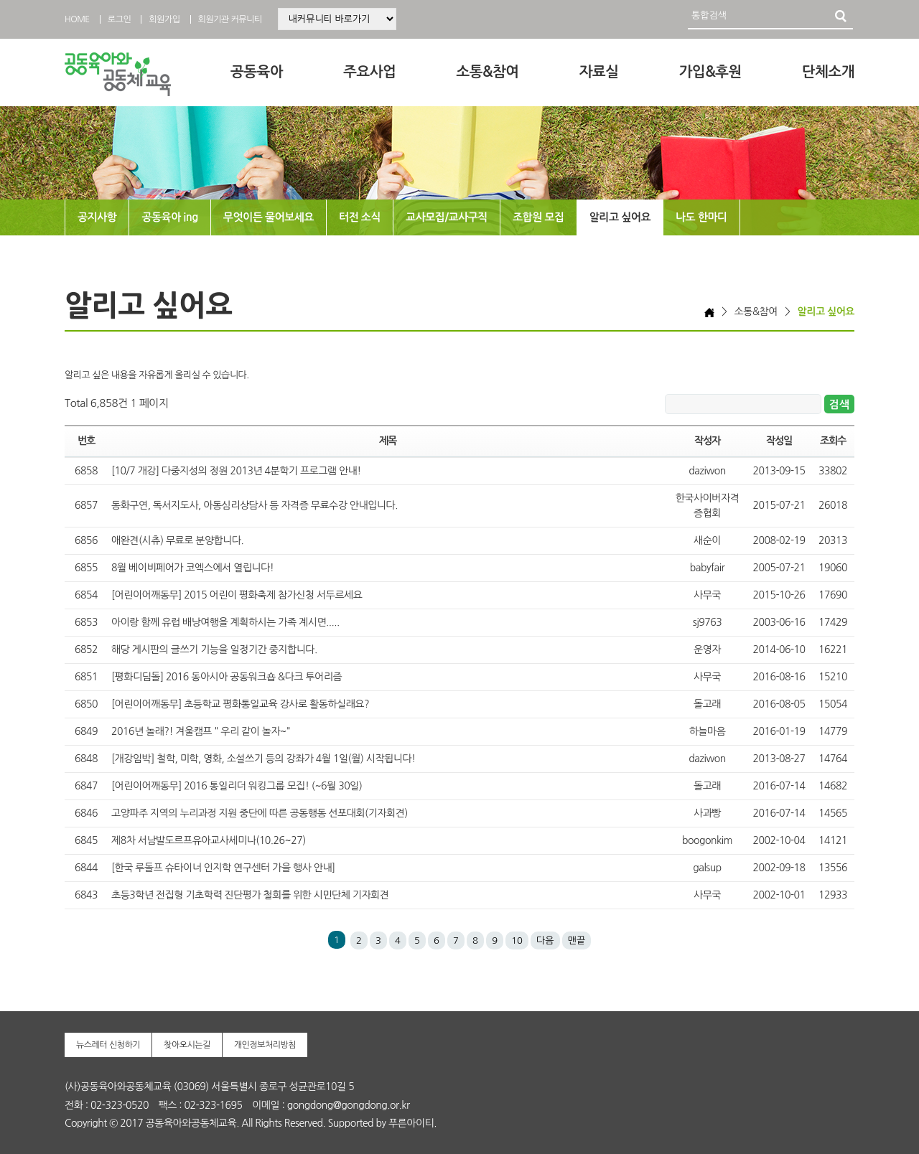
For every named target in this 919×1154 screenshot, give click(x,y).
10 (517, 940)
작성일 (779, 441)
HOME (77, 19)
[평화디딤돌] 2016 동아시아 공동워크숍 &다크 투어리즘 (226, 677)
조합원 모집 (538, 217)
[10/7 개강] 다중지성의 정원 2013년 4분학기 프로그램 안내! (236, 471)
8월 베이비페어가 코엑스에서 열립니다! (192, 568)
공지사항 (97, 217)
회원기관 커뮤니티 (230, 19)
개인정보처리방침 (265, 1045)
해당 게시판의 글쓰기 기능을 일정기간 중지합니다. (214, 649)
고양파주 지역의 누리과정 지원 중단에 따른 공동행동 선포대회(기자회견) (259, 813)
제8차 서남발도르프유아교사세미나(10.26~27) (208, 840)
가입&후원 (710, 72)
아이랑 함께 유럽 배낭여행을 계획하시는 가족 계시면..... (225, 622)
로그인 (119, 19)
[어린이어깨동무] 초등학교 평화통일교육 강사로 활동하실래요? (240, 704)
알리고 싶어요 (619, 217)
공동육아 (256, 72)
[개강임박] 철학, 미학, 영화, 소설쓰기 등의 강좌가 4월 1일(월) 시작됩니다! (263, 759)
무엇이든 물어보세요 (268, 217)
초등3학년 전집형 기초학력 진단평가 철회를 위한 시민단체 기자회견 (249, 895)
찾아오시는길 (187, 1045)
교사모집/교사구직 (447, 217)
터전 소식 (360, 217)
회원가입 (164, 19)
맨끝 (576, 940)
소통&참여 (487, 72)
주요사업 (369, 72)
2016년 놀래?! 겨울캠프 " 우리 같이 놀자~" (200, 731)
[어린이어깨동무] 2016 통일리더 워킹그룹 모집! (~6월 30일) (236, 786)
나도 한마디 (701, 217)
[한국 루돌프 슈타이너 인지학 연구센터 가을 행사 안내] (223, 868)
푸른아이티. (412, 1123)
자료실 (599, 72)
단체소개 (828, 72)
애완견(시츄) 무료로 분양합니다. (177, 540)
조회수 (833, 441)
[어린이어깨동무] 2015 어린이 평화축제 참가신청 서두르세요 (236, 595)
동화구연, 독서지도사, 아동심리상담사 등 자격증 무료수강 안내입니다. (254, 505)
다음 (545, 940)
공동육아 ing (169, 217)
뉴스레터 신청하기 (108, 1045)
